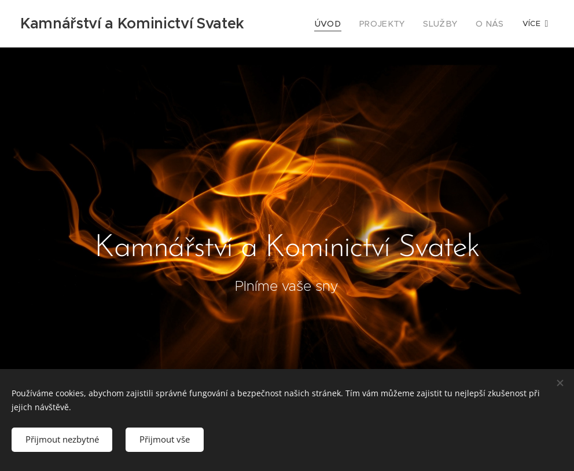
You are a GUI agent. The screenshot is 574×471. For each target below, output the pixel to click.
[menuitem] (341, 23)
